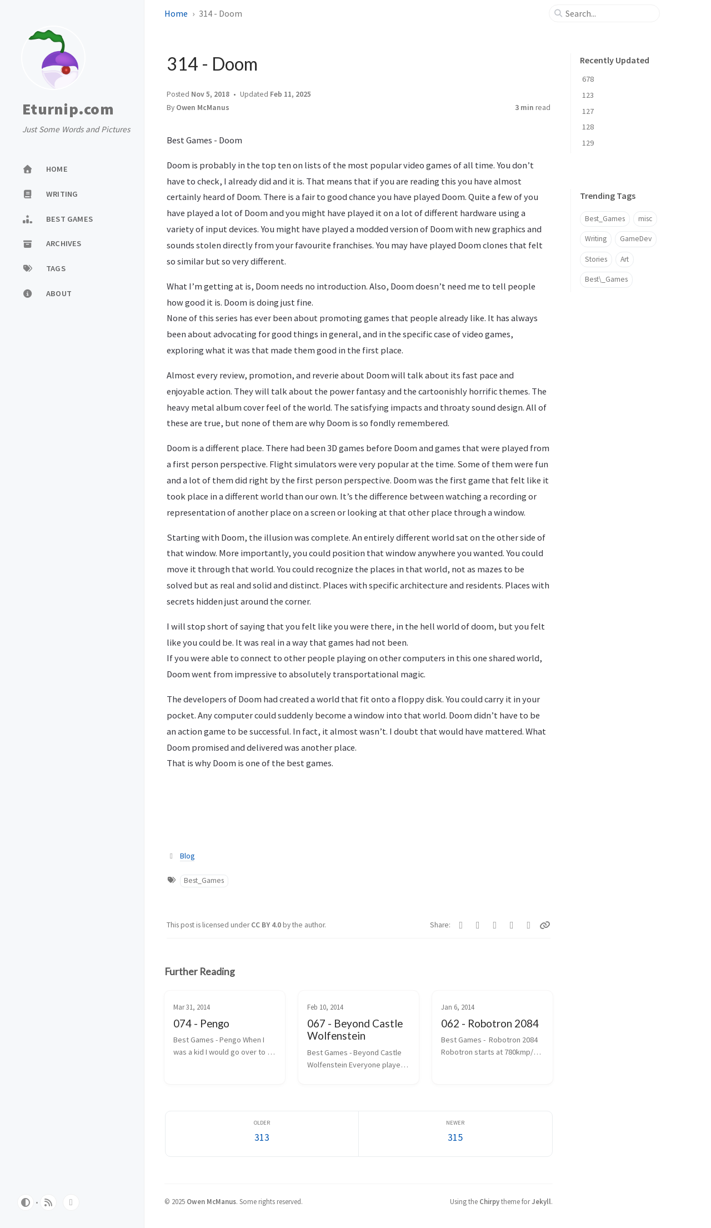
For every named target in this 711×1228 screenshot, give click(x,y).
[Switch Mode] (25, 1202)
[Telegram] (478, 925)
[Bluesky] (495, 925)
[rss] (48, 1202)
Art (624, 259)
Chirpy (489, 1201)
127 (588, 111)
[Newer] (455, 1134)
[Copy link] (544, 925)
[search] (609, 13)
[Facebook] (461, 925)
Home (176, 13)
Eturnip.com (68, 109)
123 (588, 95)
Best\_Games (606, 279)
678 (588, 79)
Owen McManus (202, 107)
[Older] (262, 1134)
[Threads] (529, 925)
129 (588, 143)
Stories (596, 259)
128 (588, 127)
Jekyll (541, 1201)
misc (645, 218)
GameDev (636, 238)
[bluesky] (71, 1202)
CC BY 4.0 (267, 925)
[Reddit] (511, 925)
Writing (596, 238)
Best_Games (204, 880)
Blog (187, 856)
